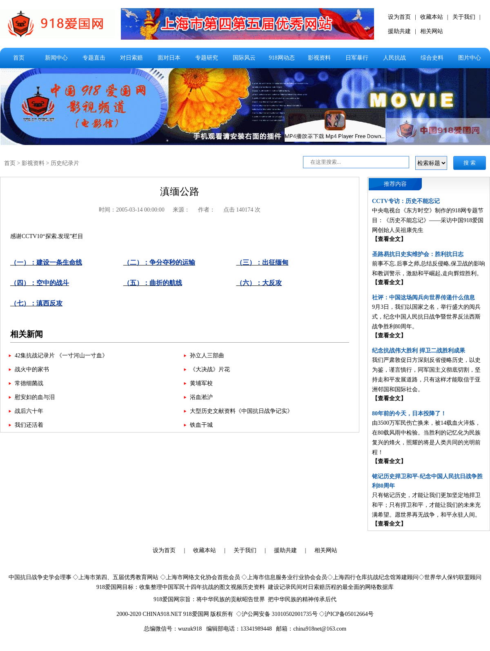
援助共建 (399, 31)
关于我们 (463, 17)
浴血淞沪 (201, 397)
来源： (181, 210)
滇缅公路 (179, 191)
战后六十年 (29, 411)
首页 (18, 58)
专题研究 (206, 58)
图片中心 (469, 58)
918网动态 (282, 58)
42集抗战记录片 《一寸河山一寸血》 (61, 355)
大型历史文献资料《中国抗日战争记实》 (241, 411)
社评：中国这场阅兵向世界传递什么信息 (423, 297)
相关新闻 (26, 334)
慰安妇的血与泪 (35, 397)
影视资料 (319, 58)
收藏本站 (431, 17)
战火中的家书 (32, 369)
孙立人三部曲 (207, 355)
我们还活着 (29, 425)
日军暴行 (356, 58)
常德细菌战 (29, 383)
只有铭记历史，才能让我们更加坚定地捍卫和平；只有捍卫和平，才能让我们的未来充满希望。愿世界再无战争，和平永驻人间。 (426, 505)
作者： (206, 210)
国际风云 (244, 58)
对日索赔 (131, 58)
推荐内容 (395, 184)
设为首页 (399, 17)
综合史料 (432, 58)
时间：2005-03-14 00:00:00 (132, 210)
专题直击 (93, 58)
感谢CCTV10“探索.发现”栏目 (179, 273)
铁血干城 (201, 425)
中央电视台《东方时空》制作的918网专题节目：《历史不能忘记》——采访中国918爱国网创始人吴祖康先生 (427, 220)
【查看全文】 (389, 239)
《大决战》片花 (210, 369)
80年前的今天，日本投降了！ (409, 413)
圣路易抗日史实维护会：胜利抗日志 (417, 254)
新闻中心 (56, 58)
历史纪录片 (65, 163)
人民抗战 (394, 58)
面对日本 (169, 58)
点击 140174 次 (242, 210)
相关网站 (431, 31)
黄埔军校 (201, 383)
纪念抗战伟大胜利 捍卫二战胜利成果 (418, 351)
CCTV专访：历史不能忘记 (406, 201)
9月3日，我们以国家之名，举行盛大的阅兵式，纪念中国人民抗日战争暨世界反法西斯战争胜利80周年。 (426, 317)
